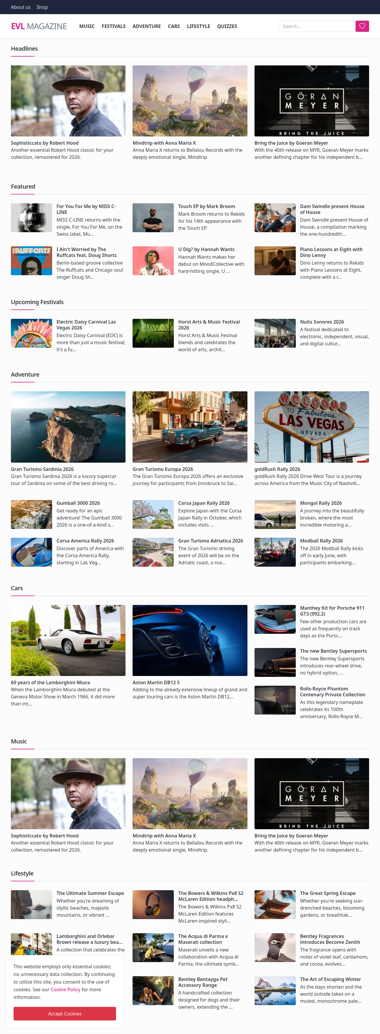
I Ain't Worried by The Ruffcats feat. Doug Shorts (87, 252)
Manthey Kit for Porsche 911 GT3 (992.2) (332, 611)
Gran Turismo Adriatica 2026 (210, 541)
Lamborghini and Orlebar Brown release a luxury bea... (90, 939)
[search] (362, 26)
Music (87, 26)
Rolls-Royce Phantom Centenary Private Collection (333, 691)
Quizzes (227, 26)
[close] (118, 958)
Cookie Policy (65, 989)
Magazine (39, 26)
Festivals (114, 26)
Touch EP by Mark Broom (206, 206)
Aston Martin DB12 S (156, 682)
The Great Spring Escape (328, 893)
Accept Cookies (64, 1013)
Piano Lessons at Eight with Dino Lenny (331, 252)
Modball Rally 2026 (321, 541)
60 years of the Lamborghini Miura (50, 682)
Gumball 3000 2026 (78, 503)
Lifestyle (198, 26)
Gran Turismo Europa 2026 (163, 469)
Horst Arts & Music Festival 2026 (209, 325)
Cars (174, 26)
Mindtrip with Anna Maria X (164, 143)
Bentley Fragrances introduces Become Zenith (330, 939)
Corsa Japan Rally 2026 (204, 503)
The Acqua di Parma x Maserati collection (203, 939)
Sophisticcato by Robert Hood (45, 143)
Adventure (147, 26)
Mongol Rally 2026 (321, 503)
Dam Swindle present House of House (332, 209)
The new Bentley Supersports (333, 651)
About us (21, 7)
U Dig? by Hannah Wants (206, 249)
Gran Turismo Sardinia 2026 (42, 469)
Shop (42, 7)
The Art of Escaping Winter (330, 979)
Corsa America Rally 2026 (85, 541)
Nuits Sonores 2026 (322, 322)
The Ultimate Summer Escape (90, 893)
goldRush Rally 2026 (277, 469)
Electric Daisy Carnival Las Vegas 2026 (86, 325)
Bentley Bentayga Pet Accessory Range (202, 982)
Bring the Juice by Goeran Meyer (291, 143)
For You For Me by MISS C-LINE (86, 209)
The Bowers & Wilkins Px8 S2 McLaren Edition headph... (210, 896)
